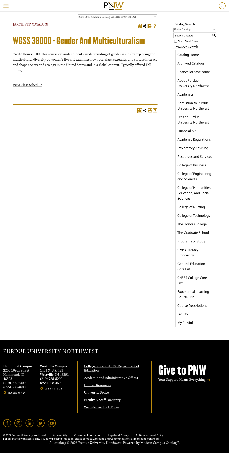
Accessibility (60, 435)
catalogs (60, 443)
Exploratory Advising (192, 148)
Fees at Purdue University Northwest (193, 120)
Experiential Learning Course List (193, 294)
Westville (54, 388)
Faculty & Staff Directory (102, 400)
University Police (96, 392)
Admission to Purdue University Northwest (193, 106)
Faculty (182, 314)
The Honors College (192, 224)
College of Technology (193, 215)
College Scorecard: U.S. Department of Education (111, 368)
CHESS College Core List (192, 280)
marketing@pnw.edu (146, 438)
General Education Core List (191, 266)
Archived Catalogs (191, 63)
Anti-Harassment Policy (149, 435)
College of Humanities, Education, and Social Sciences (194, 193)
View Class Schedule (27, 85)
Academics (185, 94)
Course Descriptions (192, 305)
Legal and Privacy (118, 435)
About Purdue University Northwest (193, 83)
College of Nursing (191, 207)
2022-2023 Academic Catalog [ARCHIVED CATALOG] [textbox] (107, 17)
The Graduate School (193, 232)
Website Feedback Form (101, 407)
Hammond (16, 392)
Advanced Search (185, 47)
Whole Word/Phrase (188, 41)
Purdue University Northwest (50, 351)
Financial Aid (187, 130)
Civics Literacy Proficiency (187, 252)
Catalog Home (188, 54)
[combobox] (117, 16)
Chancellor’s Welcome (193, 72)
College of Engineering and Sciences (194, 176)
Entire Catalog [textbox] (182, 29)
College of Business (191, 165)
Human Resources (97, 385)
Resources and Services (194, 156)
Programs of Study (191, 241)
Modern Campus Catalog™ (159, 443)
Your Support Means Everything (182, 380)
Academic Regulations (194, 139)
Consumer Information (87, 435)
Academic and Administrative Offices (111, 378)
